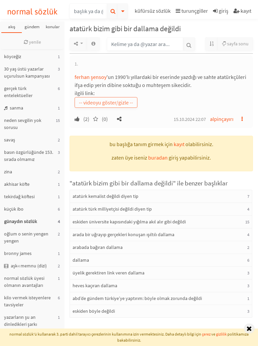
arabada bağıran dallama (98, 247)
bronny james (18, 253)
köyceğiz (12, 56)
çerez (206, 334)
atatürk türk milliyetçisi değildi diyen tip (112, 209)
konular (53, 27)
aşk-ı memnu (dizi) (25, 266)
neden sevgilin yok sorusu (22, 123)
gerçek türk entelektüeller (18, 91)
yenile (32, 42)
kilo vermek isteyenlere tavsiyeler (27, 301)
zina (8, 172)
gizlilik (221, 334)
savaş (9, 140)
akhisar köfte (17, 184)
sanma (13, 108)
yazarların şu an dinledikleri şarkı (20, 320)
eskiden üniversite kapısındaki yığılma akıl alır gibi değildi (129, 222)
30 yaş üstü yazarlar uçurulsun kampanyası (27, 72)
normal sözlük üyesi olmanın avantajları (24, 281)
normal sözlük (32, 11)
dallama (81, 260)
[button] (153, 12)
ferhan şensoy (90, 77)
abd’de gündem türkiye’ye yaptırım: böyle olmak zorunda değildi (137, 298)
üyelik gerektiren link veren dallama (108, 273)
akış (11, 27)
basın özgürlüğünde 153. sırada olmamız (28, 155)
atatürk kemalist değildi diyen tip (105, 196)
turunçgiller (192, 10)
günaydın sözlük (20, 221)
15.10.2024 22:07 (190, 119)
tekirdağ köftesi (19, 196)
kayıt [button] (179, 144)
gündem (32, 27)
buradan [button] (158, 157)
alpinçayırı (221, 119)
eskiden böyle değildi (94, 311)
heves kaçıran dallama (95, 286)
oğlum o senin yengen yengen (26, 237)
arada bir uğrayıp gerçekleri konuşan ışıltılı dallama (123, 234)
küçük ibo (14, 209)
